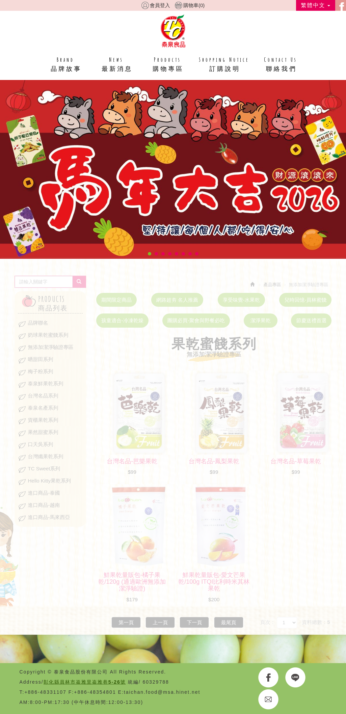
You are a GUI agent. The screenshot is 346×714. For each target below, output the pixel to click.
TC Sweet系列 (44, 468)
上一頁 (160, 622)
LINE (296, 678)
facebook (340, 5)
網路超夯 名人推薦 (177, 300)
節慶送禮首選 (311, 320)
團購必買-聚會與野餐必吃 (196, 320)
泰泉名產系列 (43, 408)
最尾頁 (228, 622)
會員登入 (160, 5)
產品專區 (272, 284)
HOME (173, 30)
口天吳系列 (40, 444)
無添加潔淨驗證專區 (51, 347)
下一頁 (194, 622)
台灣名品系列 (43, 396)
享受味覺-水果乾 (241, 300)
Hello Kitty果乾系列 (49, 481)
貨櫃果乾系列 (43, 420)
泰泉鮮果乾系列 (45, 383)
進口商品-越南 (44, 505)
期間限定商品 (116, 300)
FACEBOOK (269, 678)
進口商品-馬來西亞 (49, 517)
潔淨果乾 (260, 320)
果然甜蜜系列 (43, 432)
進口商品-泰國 (44, 493)
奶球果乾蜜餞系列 (48, 335)
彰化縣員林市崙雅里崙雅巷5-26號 (85, 682)
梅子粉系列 (40, 371)
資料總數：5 (316, 622)
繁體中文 (315, 5)
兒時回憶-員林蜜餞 (305, 300)
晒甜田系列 (40, 359)
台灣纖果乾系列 (45, 456)
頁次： (267, 622)
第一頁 (126, 622)
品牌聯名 (38, 323)
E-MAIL (269, 700)
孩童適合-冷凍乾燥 (122, 320)
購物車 (194, 5)
